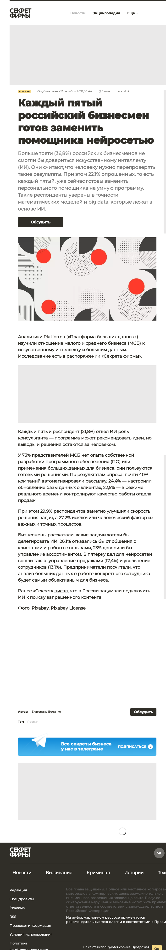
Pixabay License (68, 608)
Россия (32, 721)
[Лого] (21, 13)
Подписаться (135, 746)
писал (61, 591)
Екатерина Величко (46, 711)
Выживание (59, 872)
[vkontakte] (159, 853)
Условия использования (31, 934)
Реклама (17, 908)
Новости (24, 91)
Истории (134, 872)
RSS (13, 917)
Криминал (98, 872)
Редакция (18, 890)
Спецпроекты (22, 899)
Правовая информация (30, 925)
